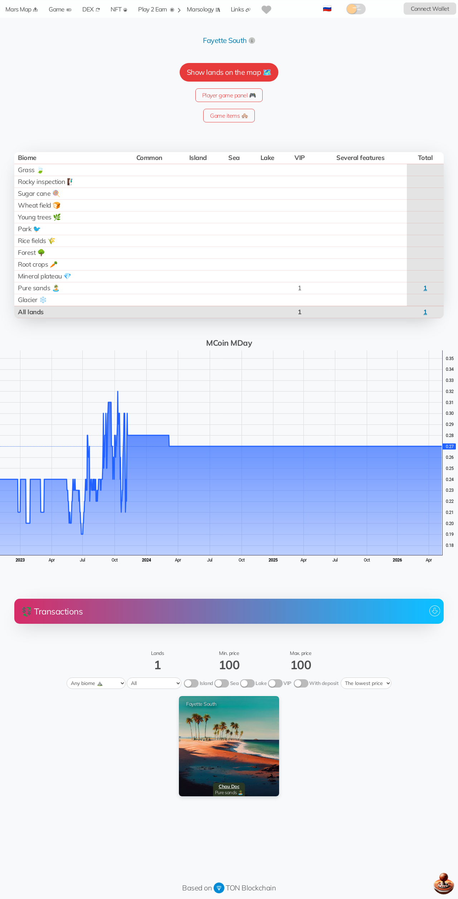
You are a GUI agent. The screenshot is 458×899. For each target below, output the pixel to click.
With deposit (323, 683)
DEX (91, 9)
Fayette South (225, 40)
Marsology (203, 9)
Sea (234, 683)
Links (241, 9)
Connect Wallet (430, 8)
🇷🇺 (327, 8)
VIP (287, 683)
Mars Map (21, 9)
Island (206, 683)
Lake (261, 683)
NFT (119, 9)
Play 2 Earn (156, 9)
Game (60, 9)
